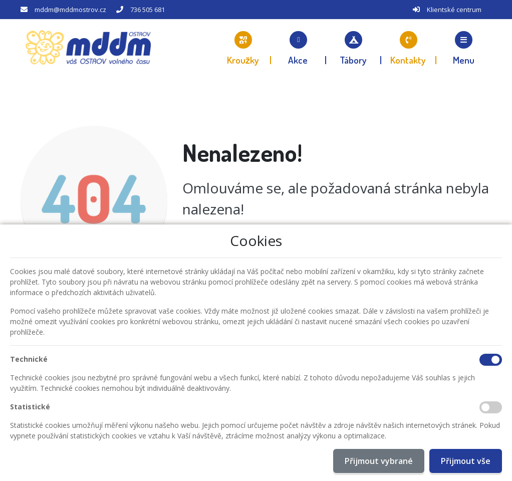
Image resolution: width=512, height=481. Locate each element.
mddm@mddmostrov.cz (70, 9)
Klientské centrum (454, 9)
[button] (463, 48)
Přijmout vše (465, 460)
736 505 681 (147, 9)
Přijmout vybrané (379, 460)
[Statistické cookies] (490, 407)
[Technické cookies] (490, 360)
